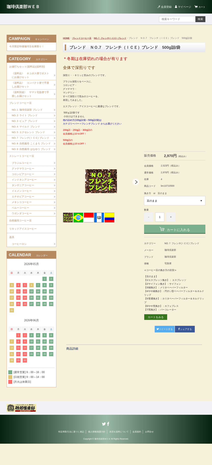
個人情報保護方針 (96, 453)
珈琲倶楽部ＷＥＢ (25, 6)
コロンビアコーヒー (24, 191)
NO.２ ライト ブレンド (25, 119)
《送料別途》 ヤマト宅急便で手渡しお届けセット (30, 96)
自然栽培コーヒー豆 (21, 239)
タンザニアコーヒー (24, 203)
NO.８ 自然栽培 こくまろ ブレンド (31, 153)
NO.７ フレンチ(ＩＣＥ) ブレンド (113, 38)
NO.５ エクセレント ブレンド (29, 136)
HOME (66, 38)
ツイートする (165, 329)
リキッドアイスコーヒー (23, 248)
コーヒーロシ (20, 265)
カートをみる (156, 317)
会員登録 (165, 6)
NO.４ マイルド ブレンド (27, 130)
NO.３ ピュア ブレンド (25, 124)
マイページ (183, 6)
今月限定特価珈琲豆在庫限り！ (27, 46)
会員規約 (136, 453)
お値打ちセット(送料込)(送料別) (28, 67)
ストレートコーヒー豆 (22, 173)
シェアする (185, 329)
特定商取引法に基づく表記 (71, 453)
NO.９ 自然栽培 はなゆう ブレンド (31, 163)
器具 (12, 258)
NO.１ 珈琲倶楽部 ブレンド (28, 113)
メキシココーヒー (22, 220)
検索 (200, 19)
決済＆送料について (119, 453)
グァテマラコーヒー (24, 186)
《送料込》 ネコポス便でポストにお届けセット (30, 77)
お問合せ (149, 453)
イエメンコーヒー (22, 209)
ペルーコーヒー (21, 226)
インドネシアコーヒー (25, 197)
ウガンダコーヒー (22, 232)
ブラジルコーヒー (22, 180)
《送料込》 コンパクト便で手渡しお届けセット (30, 86)
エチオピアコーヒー (24, 215)
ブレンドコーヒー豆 (82, 38)
